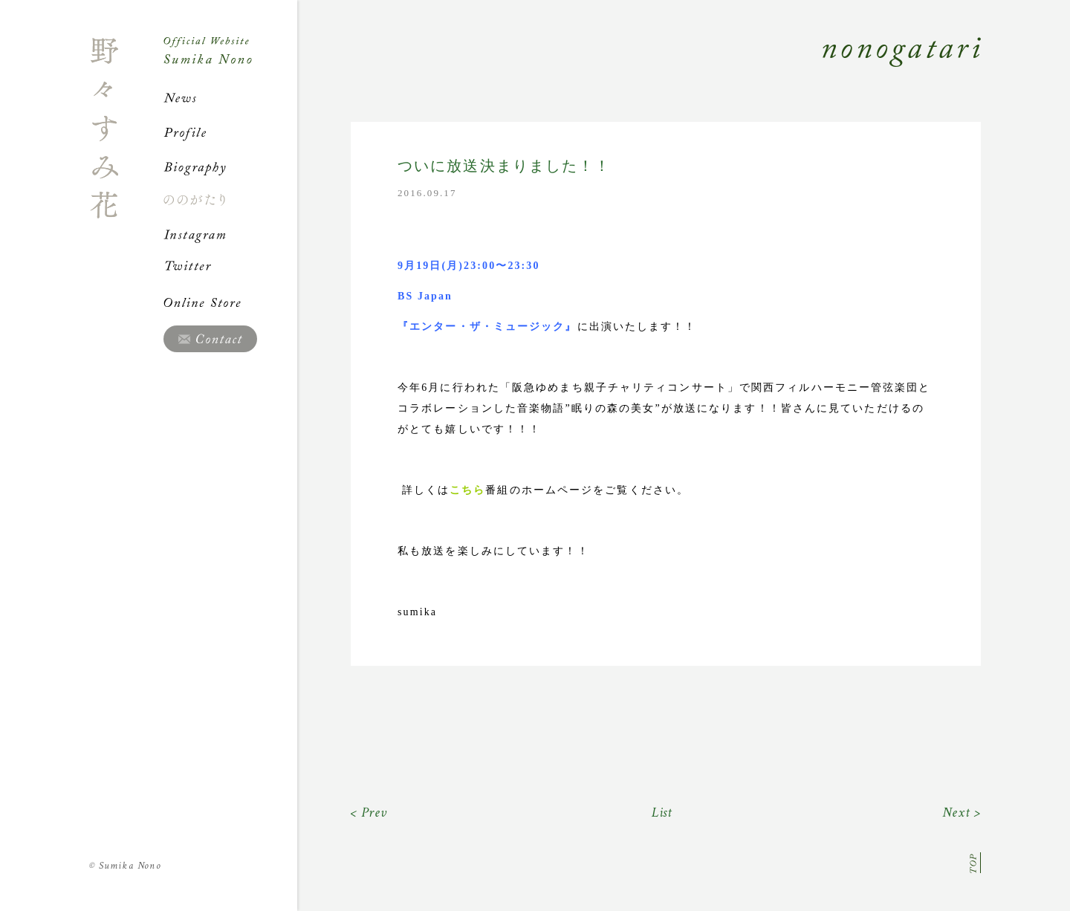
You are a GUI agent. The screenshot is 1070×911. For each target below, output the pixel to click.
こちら (467, 490)
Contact (210, 338)
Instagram (230, 234)
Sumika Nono (125, 865)
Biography (230, 166)
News (230, 98)
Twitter (230, 268)
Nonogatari (639, 68)
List (662, 812)
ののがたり (230, 200)
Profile (230, 132)
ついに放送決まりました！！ (504, 166)
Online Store (230, 302)
